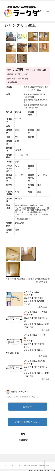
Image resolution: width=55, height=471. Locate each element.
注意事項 (23, 440)
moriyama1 (24, 391)
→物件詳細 (41, 307)
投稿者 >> (27, 406)
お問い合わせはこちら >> (27, 422)
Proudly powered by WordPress (36, 465)
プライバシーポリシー (13, 465)
